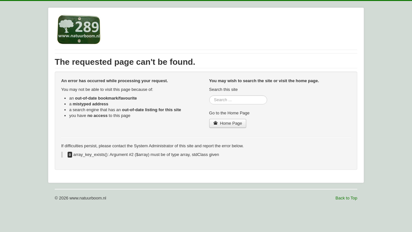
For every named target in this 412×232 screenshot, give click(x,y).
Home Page (227, 123)
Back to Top (346, 198)
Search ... (209, 95)
